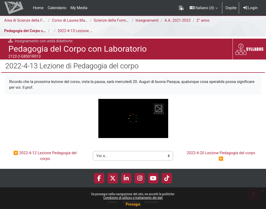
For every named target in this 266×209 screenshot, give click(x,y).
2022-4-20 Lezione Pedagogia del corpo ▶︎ (221, 156)
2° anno (204, 20)
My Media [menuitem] (78, 7)
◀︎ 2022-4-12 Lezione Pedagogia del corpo (45, 156)
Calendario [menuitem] (57, 7)
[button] (203, 8)
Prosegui (133, 204)
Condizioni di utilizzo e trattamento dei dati (133, 198)
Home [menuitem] (38, 7)
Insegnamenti (147, 20)
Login (250, 7)
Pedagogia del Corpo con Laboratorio (36, 31)
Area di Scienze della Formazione (32, 20)
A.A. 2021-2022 (178, 20)
